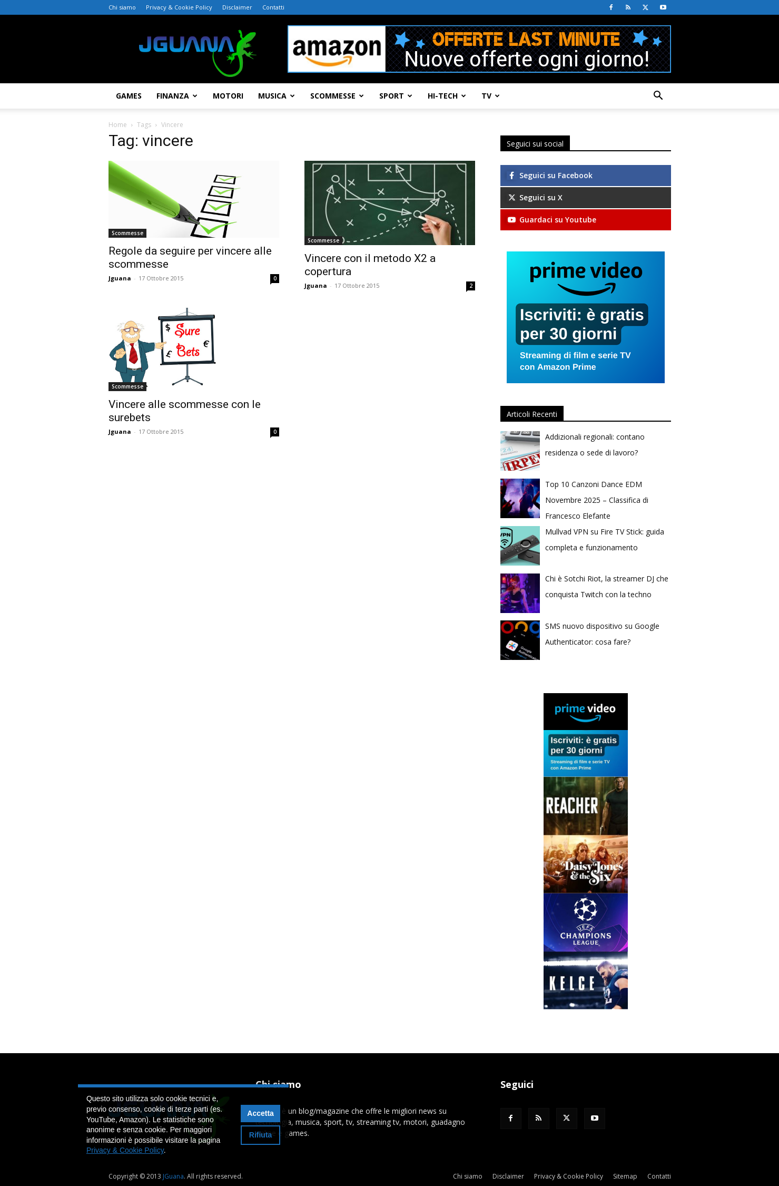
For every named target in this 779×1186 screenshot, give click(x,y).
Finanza (177, 96)
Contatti (273, 7)
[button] (658, 97)
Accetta (260, 1113)
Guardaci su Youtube (551, 220)
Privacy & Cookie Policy (179, 7)
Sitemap (625, 1176)
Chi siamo (122, 7)
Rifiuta (260, 1135)
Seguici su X (535, 197)
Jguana (120, 278)
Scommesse (337, 96)
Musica (276, 96)
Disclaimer (237, 7)
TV (490, 96)
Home (118, 124)
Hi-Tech (447, 96)
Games (129, 96)
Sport (395, 96)
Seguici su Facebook (550, 175)
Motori (228, 96)
